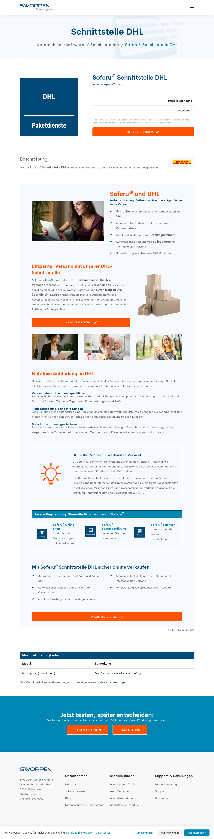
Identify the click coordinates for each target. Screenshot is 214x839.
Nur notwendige (170, 832)
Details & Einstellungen (79, 832)
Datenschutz (102, 832)
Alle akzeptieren (197, 832)
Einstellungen (145, 832)
